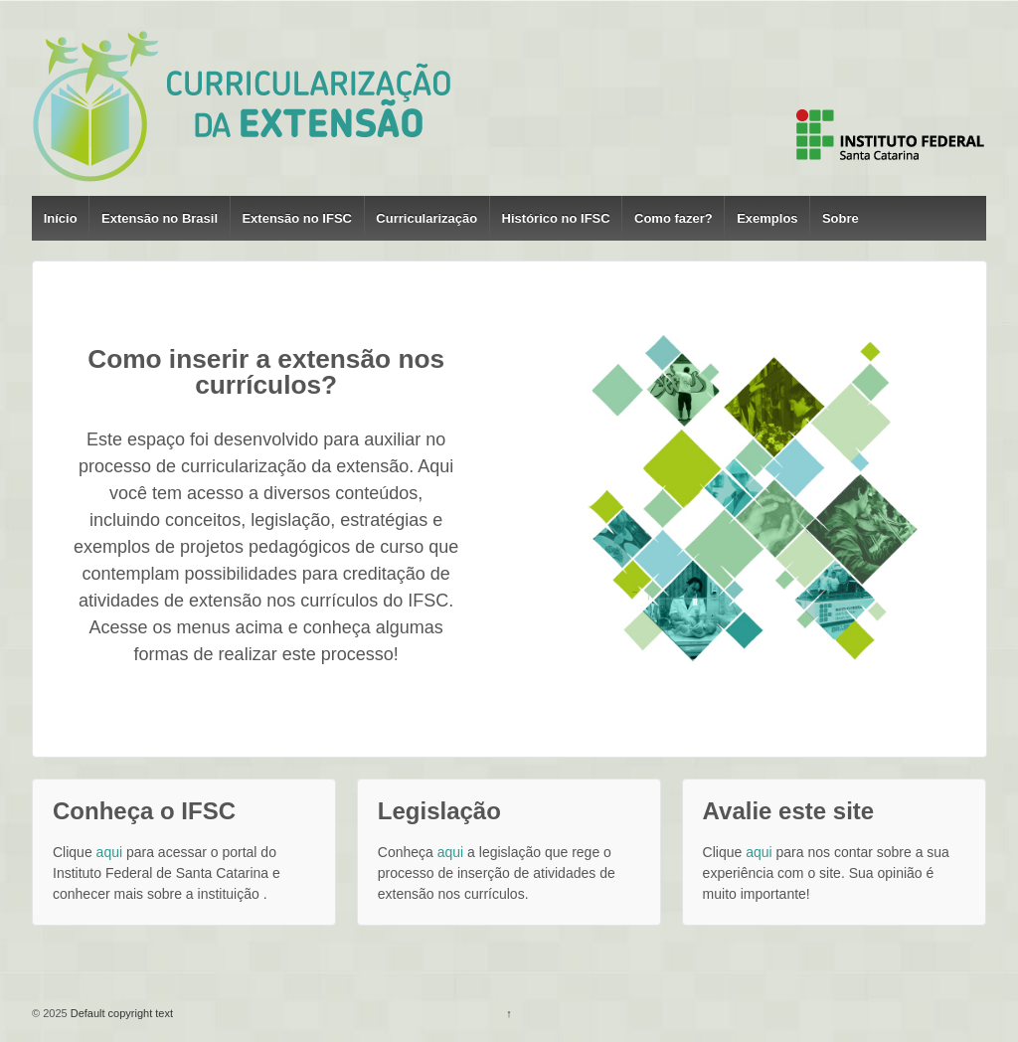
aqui (109, 852)
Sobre (840, 218)
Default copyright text (120, 1013)
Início (61, 218)
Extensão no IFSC (297, 218)
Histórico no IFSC (556, 218)
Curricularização (426, 218)
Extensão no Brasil (159, 218)
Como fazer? (673, 218)
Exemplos (767, 218)
